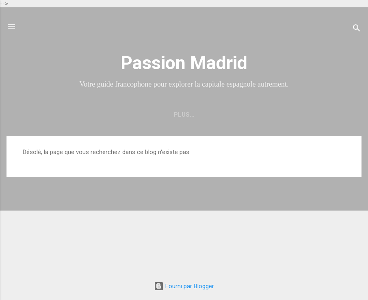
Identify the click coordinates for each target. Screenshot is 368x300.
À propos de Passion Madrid (242, 114)
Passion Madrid (184, 63)
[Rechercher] (357, 29)
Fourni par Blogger (184, 286)
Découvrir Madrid (150, 114)
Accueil (92, 114)
